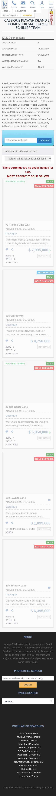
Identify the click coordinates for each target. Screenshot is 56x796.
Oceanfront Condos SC (28, 754)
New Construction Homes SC (28, 762)
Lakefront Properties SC (29, 747)
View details (44, 256)
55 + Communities (29, 733)
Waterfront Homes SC (29, 758)
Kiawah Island (9, 15)
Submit (28, 684)
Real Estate (20, 11)
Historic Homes (28, 769)
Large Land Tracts (29, 776)
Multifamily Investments (28, 737)
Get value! (44, 140)
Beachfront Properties (28, 744)
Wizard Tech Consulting (22, 787)
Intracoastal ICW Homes (29, 772)
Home (5, 11)
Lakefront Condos (28, 740)
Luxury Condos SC (28, 765)
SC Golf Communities (28, 751)
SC (35, 11)
